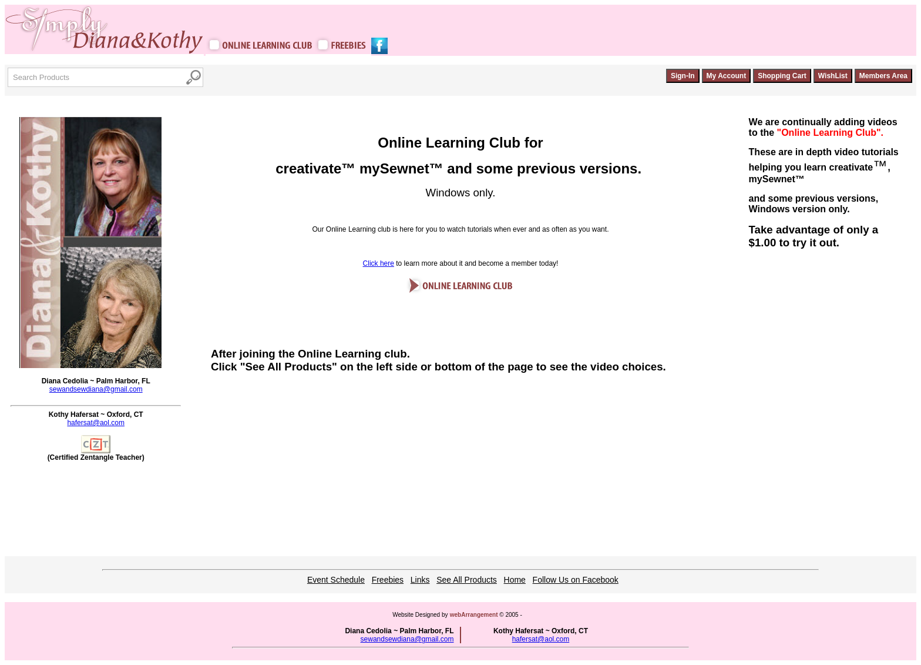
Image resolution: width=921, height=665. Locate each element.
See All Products (466, 579)
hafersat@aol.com (96, 423)
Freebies (388, 579)
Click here (378, 263)
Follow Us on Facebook (576, 579)
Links (420, 579)
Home (515, 579)
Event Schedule (336, 579)
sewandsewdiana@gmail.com (96, 389)
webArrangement (474, 614)
